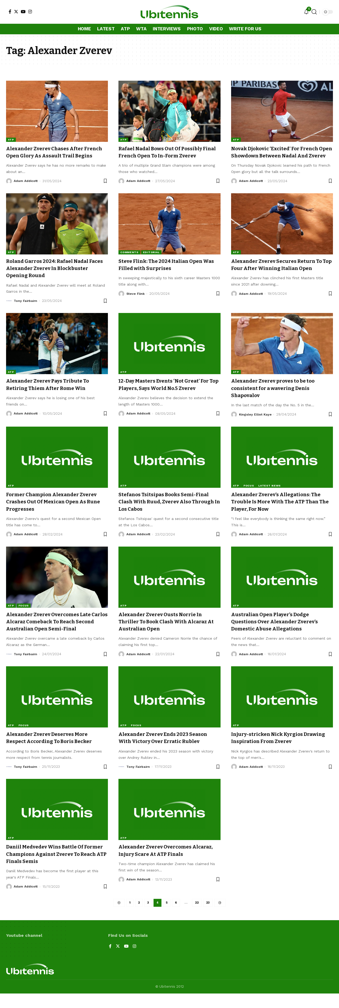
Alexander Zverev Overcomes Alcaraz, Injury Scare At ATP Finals (167, 864)
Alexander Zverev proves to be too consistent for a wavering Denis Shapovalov (278, 395)
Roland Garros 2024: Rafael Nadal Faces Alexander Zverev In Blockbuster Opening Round (53, 275)
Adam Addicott (27, 188)
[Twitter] (16, 11)
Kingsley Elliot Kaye (256, 421)
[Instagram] (30, 11)
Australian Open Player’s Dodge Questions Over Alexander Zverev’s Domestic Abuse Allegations (280, 635)
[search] (314, 11)
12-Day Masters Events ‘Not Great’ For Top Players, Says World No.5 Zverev (165, 395)
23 (209, 917)
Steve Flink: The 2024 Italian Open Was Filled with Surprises (165, 272)
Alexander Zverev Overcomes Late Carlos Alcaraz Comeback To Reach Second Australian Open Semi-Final (56, 635)
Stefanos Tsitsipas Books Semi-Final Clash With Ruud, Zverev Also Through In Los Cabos (169, 515)
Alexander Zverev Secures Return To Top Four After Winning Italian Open (282, 275)
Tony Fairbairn (26, 308)
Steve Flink (136, 301)
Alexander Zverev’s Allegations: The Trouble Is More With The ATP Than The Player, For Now (282, 515)
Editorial (151, 259)
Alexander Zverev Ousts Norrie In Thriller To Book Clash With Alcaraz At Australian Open (168, 635)
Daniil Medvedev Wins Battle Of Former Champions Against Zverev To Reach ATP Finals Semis (55, 867)
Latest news (269, 499)
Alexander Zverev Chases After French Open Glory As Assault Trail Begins (55, 155)
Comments (129, 259)
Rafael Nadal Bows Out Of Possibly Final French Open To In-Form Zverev (166, 155)
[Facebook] (10, 11)
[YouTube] (23, 11)
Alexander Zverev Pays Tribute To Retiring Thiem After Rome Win (53, 392)
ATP (11, 139)
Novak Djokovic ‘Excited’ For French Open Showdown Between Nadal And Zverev (280, 155)
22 (197, 917)
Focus (248, 499)
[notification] (306, 12)
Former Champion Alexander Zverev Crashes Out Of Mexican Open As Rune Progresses (49, 515)
